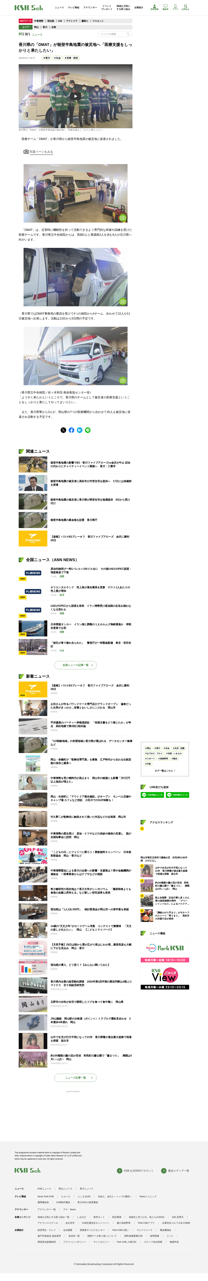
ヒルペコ (65, 1196)
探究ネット (99, 1217)
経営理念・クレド (47, 1230)
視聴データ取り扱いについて (102, 1236)
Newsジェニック (148, 1196)
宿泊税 (50, 21)
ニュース (59, 7)
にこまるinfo (84, 1196)
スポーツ (151, 759)
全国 (53, 27)
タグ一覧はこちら (164, 770)
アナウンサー (90, 7)
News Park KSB (46, 1196)
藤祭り (85, 21)
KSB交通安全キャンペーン (95, 1223)
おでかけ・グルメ (154, 753)
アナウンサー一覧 (47, 1209)
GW (60, 21)
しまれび (81, 1217)
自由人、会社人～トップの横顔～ (115, 1196)
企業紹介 (138, 7)
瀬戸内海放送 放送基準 (49, 1236)
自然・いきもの (175, 753)
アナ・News (69, 1209)
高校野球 (164, 759)
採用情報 (154, 7)
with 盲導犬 (177, 1217)
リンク (170, 1236)
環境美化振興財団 (47, 1242)
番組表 (165, 7)
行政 (149, 764)
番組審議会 (165, 1230)
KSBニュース (44, 1188)
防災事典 (116, 1217)
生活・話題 (179, 748)
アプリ (175, 7)
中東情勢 (39, 21)
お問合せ (185, 7)
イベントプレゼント (106, 7)
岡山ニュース (65, 1188)
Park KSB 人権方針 (126, 1242)
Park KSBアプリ (146, 1223)
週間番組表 (43, 1202)
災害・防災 (72, 58)
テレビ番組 (73, 7)
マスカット (98, 21)
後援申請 (174, 1242)
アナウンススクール (48, 1223)
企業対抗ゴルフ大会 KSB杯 (176, 1223)
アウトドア (72, 21)
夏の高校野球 (123, 1223)
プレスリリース (144, 1230)
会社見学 (70, 1223)
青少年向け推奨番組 (88, 1202)
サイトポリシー (101, 1242)
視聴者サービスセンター (92, 1230)
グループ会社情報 (153, 1242)
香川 (45, 27)
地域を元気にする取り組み (123, 7)
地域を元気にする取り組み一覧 (53, 1217)
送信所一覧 (74, 1236)
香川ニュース (86, 1188)
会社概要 (67, 1230)
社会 (58, 58)
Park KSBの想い (120, 1230)
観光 (175, 759)
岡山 (36, 27)
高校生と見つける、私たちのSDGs (146, 1217)
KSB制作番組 (63, 1202)
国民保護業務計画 (133, 1236)
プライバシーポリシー (74, 1242)
